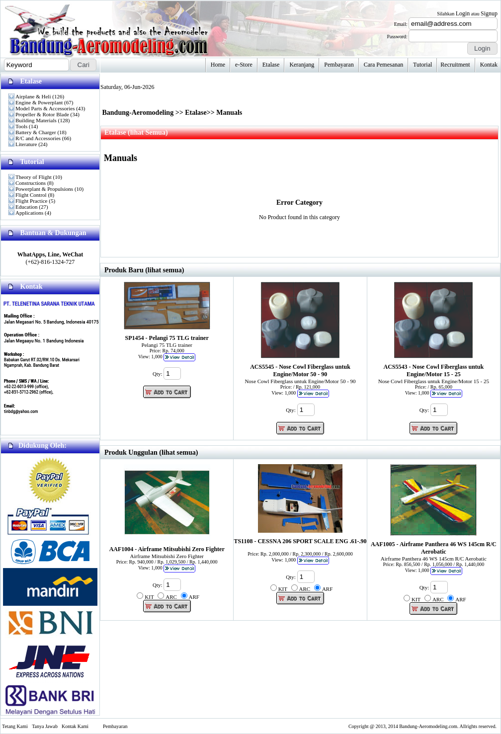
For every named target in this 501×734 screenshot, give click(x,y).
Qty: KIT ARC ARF (168, 597)
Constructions (30, 183)
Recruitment (455, 64)
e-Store (243, 64)
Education (26, 207)
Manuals (229, 112)
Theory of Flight (33, 177)
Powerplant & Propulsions (44, 189)
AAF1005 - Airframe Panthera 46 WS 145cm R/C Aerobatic (434, 548)
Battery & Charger (35, 132)
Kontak (489, 64)
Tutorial (422, 64)
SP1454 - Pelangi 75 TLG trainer (167, 337)
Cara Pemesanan (384, 64)
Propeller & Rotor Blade (42, 114)
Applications (29, 213)
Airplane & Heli (33, 96)
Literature (26, 144)
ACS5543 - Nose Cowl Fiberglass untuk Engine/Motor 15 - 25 (433, 370)
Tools (21, 126)
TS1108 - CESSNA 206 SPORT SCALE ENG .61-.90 (300, 541)
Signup (489, 13)
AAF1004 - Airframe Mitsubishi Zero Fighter (167, 549)
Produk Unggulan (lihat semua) (151, 452)
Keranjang (301, 64)
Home (218, 64)
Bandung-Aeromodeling (138, 112)
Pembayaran (338, 64)
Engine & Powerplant (39, 102)
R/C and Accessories (38, 138)
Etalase (271, 64)
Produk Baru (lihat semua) (144, 270)
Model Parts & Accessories (45, 108)
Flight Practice (31, 201)
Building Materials (36, 120)
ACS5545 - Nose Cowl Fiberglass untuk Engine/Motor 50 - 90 (300, 370)
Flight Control (31, 195)
